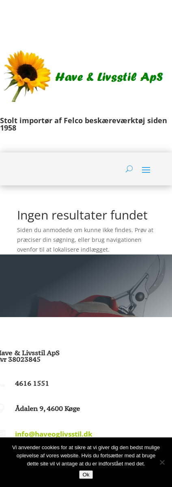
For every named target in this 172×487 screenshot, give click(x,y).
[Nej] (162, 462)
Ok (85, 475)
